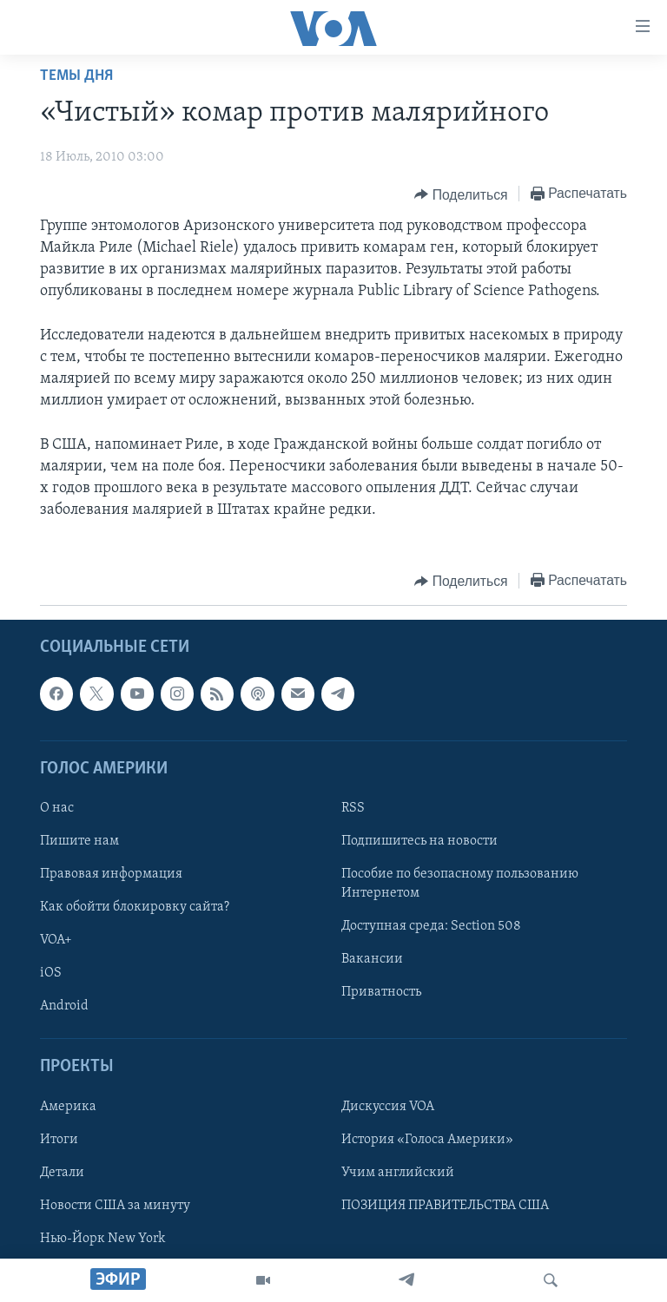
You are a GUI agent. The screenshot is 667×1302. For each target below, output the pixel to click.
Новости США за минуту (115, 1206)
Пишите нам (79, 841)
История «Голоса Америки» (427, 1140)
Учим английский (397, 1173)
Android (64, 1007)
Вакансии (372, 960)
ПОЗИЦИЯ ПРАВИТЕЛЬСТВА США (445, 1206)
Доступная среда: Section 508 (431, 927)
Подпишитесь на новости (419, 841)
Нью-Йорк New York (102, 1239)
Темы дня (76, 76)
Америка (68, 1107)
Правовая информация (111, 875)
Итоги (59, 1140)
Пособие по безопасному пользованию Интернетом (459, 884)
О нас (57, 808)
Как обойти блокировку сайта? (134, 908)
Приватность (381, 993)
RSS (353, 808)
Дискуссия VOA (387, 1107)
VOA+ (56, 941)
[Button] (460, 194)
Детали (62, 1173)
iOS (51, 974)
